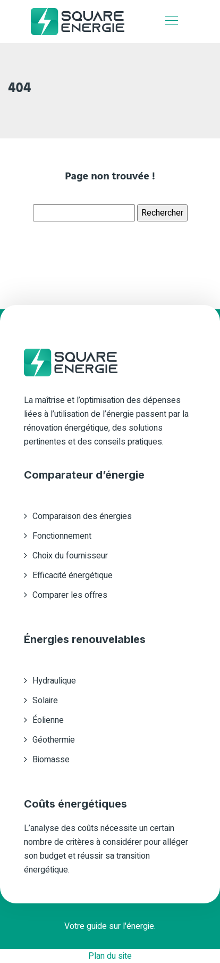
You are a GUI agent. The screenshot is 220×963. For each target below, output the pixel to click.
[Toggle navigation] (171, 21)
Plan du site (110, 956)
